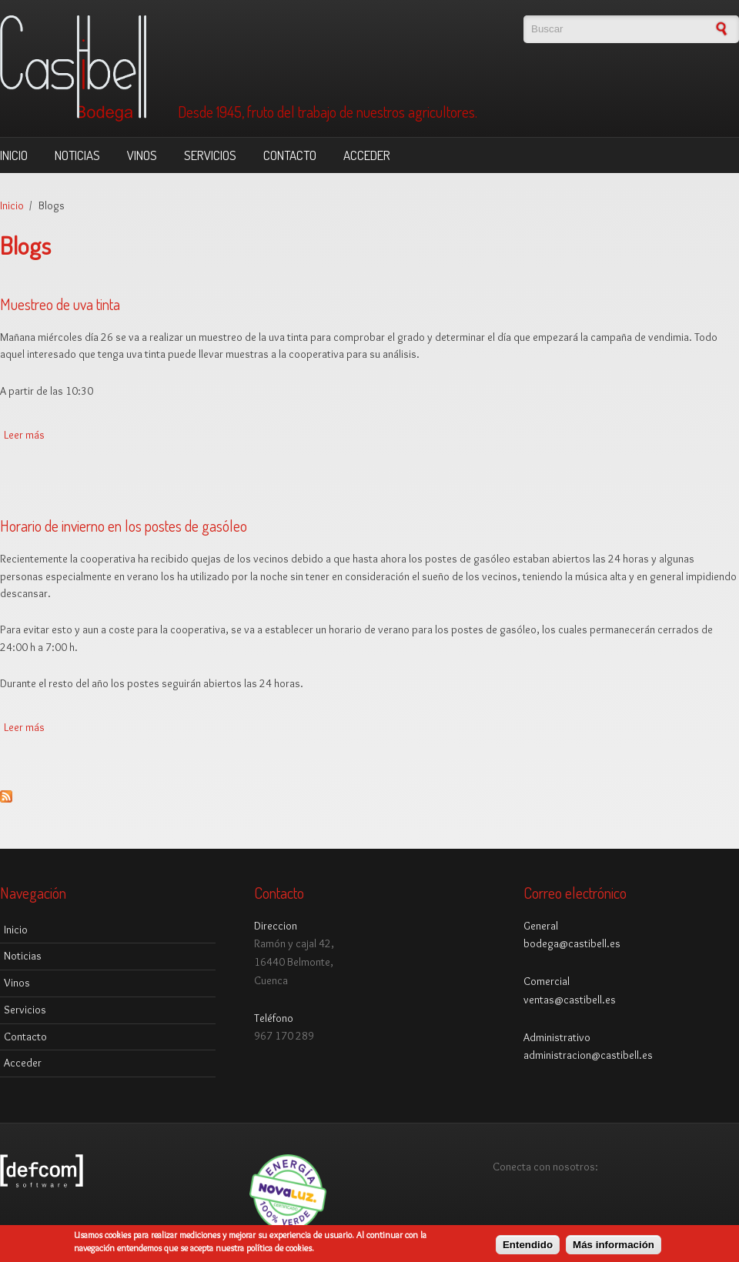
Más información (613, 1248)
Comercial (546, 981)
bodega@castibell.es (571, 943)
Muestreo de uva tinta (60, 304)
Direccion (275, 926)
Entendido (528, 1248)
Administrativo (556, 1037)
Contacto (289, 155)
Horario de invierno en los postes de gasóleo (123, 526)
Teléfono (273, 1018)
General (540, 926)
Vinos (142, 155)
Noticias (77, 155)
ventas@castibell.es (569, 1000)
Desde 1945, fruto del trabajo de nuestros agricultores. (327, 112)
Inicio (14, 155)
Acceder (366, 155)
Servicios (210, 155)
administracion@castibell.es (588, 1055)
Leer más (24, 435)
